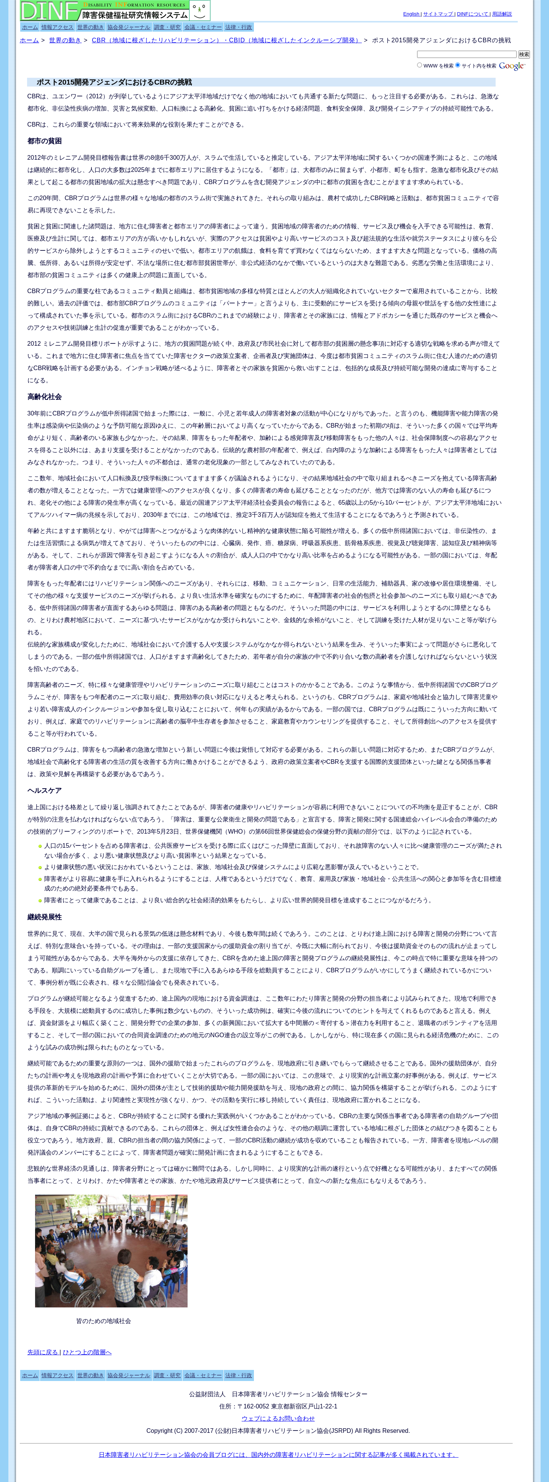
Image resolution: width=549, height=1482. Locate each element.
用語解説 (502, 14)
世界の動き (90, 27)
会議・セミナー (203, 27)
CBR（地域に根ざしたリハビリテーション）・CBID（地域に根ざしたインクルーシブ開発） (227, 40)
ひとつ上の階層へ (87, 1352)
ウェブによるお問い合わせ (278, 1418)
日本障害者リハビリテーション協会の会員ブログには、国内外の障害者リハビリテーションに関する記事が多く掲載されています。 (279, 1455)
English (412, 14)
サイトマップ (438, 14)
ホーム (30, 27)
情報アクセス (58, 27)
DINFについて (473, 14)
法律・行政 (238, 27)
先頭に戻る (43, 1352)
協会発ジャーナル (129, 27)
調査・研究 (167, 27)
